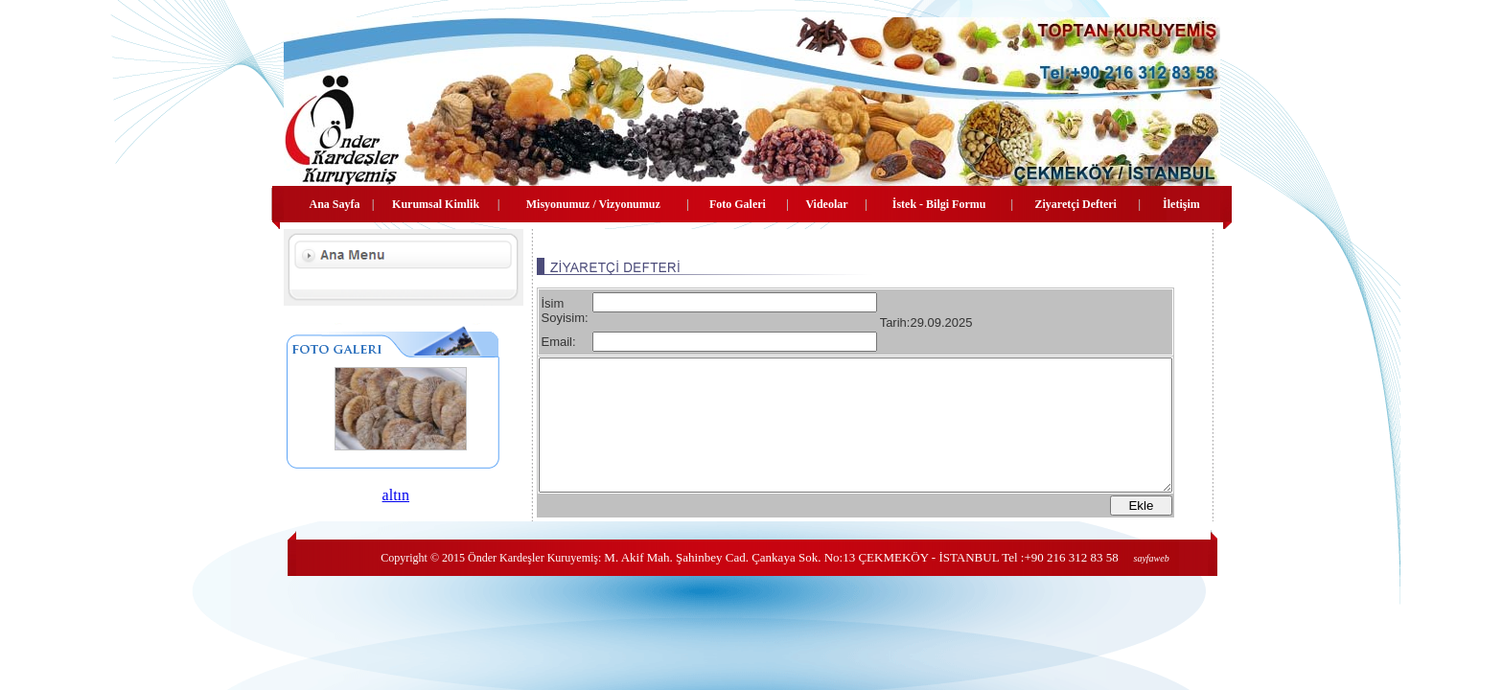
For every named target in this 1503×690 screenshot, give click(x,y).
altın (378, 495)
